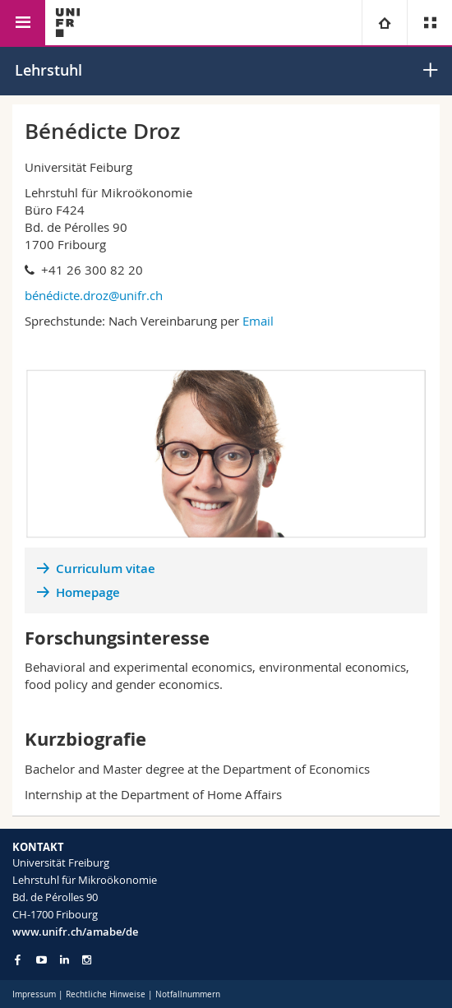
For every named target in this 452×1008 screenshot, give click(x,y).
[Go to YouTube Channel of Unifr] (41, 960)
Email (259, 320)
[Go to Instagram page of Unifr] (86, 960)
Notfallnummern (187, 994)
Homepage (88, 592)
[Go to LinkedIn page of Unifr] (64, 960)
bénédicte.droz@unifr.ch (94, 295)
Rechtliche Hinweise (105, 994)
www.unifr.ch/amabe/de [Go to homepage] (75, 931)
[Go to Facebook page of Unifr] (17, 959)
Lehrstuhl (48, 70)
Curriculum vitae (105, 568)
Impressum (34, 994)
